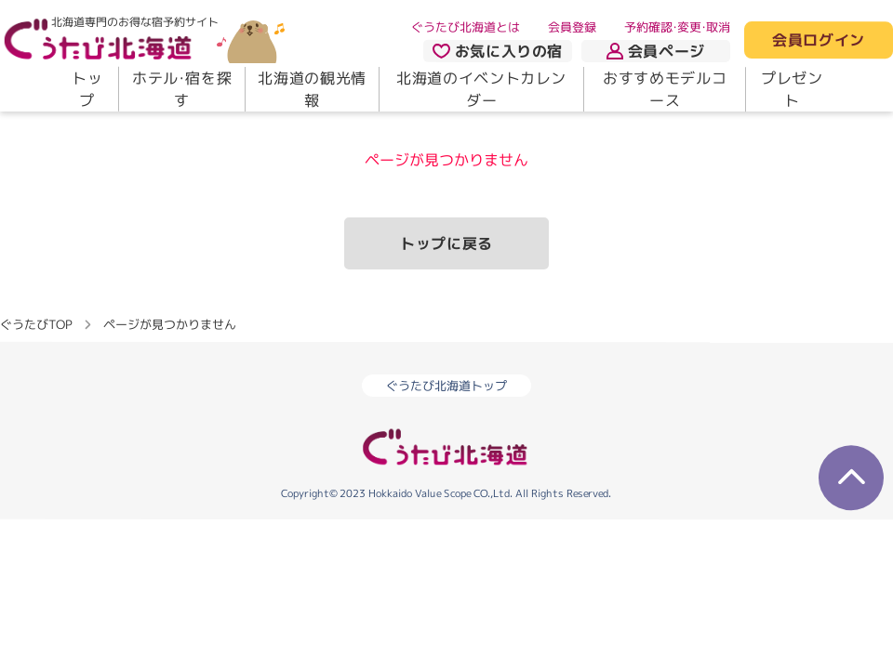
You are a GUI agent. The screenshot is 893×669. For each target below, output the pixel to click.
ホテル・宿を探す (182, 89)
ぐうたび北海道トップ (446, 385)
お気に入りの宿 (498, 51)
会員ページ (655, 51)
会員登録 (572, 27)
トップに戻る (446, 243)
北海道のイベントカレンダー (481, 89)
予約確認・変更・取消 (677, 27)
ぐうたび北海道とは (465, 27)
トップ (87, 89)
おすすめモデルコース (664, 89)
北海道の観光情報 (312, 89)
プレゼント (792, 89)
